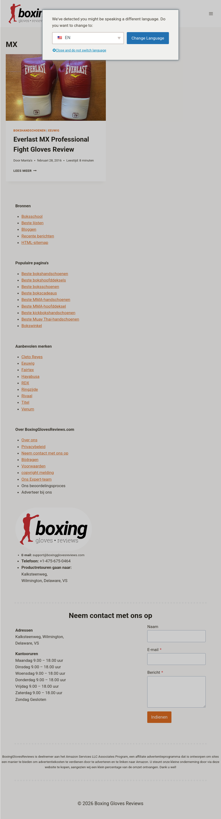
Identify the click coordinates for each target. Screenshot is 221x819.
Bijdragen (30, 459)
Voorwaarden (34, 466)
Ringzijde (30, 389)
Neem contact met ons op (45, 453)
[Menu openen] (210, 13)
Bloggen (29, 229)
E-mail (154, 649)
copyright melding (38, 472)
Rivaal (27, 395)
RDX (25, 383)
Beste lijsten (33, 222)
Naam (152, 626)
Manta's (26, 160)
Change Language (147, 38)
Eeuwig (53, 130)
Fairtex (28, 369)
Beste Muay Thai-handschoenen (50, 319)
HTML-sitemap (35, 242)
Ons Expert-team (37, 479)
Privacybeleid (33, 446)
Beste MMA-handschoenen (46, 299)
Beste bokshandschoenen (45, 273)
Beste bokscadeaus (39, 293)
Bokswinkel (32, 325)
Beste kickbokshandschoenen (48, 312)
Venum (28, 409)
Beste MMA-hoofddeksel (44, 306)
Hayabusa (31, 376)
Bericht (155, 672)
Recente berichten (38, 236)
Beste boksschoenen (40, 286)
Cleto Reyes (32, 356)
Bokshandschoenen (29, 130)
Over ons (30, 440)
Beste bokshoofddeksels (44, 280)
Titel (25, 402)
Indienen (159, 717)
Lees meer (25, 171)
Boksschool (32, 216)
